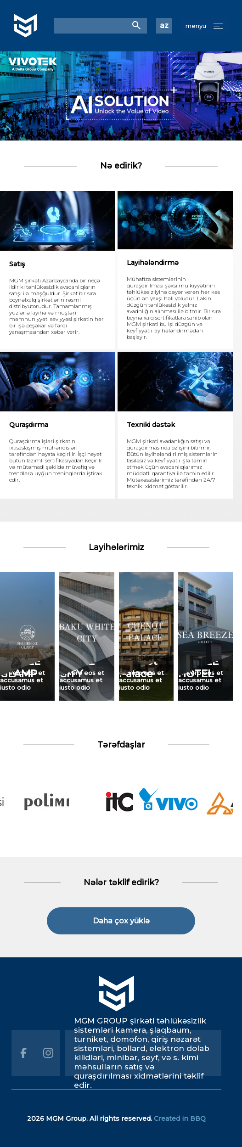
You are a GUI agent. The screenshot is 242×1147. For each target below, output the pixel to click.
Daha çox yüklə (121, 920)
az (164, 26)
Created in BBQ (180, 1118)
